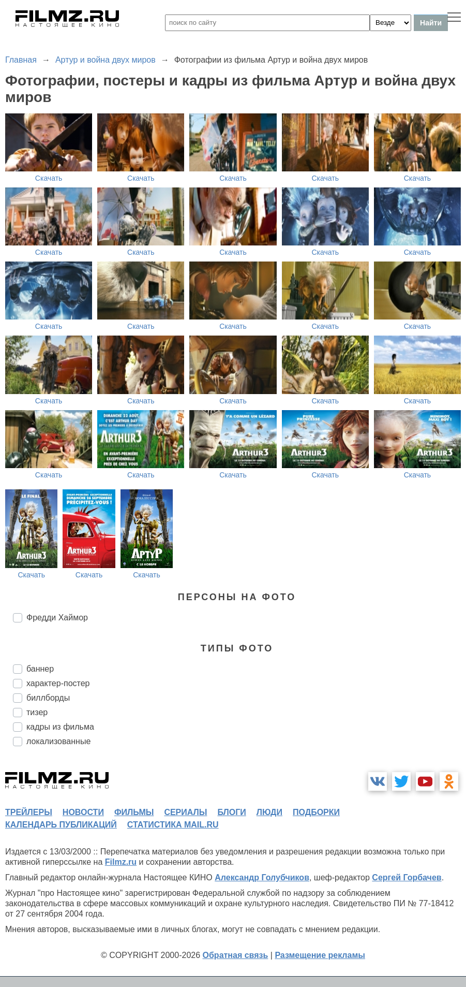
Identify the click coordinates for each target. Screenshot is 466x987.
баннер (40, 668)
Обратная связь (235, 955)
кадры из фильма (60, 726)
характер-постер (57, 683)
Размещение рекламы (320, 955)
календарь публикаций (61, 824)
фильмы (134, 812)
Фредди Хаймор (57, 617)
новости (83, 812)
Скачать (49, 178)
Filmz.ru (121, 862)
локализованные (58, 741)
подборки (316, 812)
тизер (37, 712)
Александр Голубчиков (262, 877)
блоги (231, 812)
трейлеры (28, 812)
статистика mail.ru (173, 824)
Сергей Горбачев (406, 877)
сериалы (185, 812)
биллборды (48, 697)
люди (269, 812)
